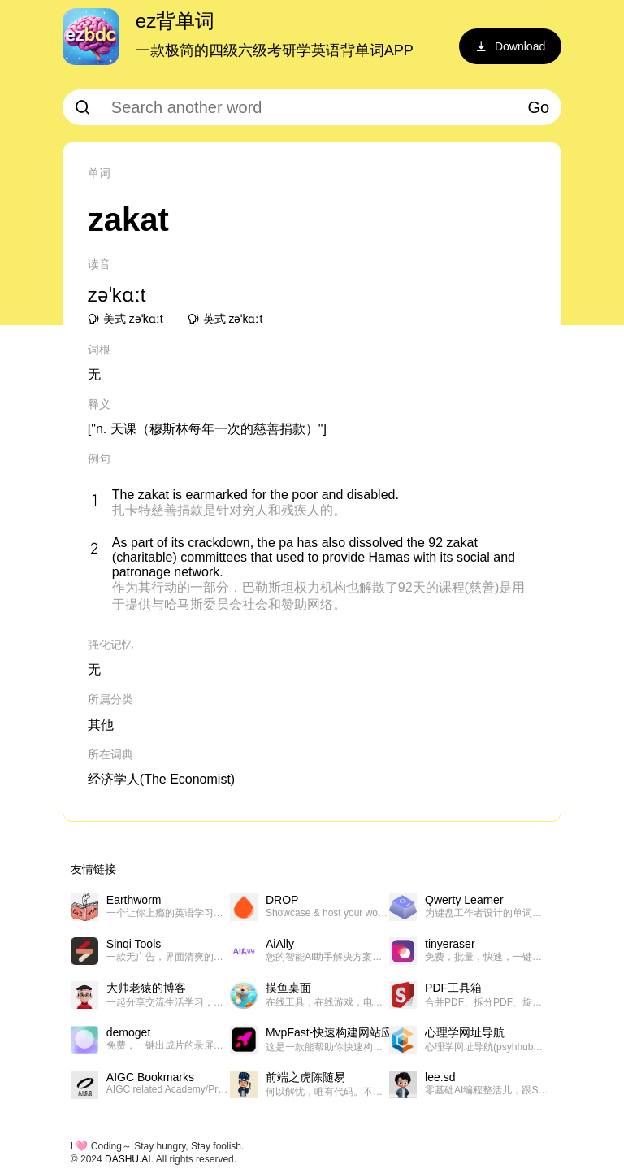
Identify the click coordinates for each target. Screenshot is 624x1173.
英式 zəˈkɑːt (225, 318)
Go (539, 107)
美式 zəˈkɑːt (125, 318)
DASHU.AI (128, 1159)
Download (510, 46)
